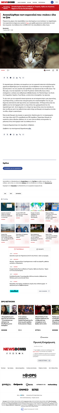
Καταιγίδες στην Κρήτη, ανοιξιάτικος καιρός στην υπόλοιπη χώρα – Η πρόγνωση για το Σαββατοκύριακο (28, 284)
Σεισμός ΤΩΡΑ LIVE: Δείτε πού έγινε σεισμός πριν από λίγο (22, 214)
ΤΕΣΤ (11, 193)
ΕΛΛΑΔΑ (29, 2)
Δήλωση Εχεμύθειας (20, 368)
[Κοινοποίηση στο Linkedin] (16, 77)
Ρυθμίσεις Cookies (43, 368)
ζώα (27, 23)
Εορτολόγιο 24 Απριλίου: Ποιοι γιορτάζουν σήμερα (22, 236)
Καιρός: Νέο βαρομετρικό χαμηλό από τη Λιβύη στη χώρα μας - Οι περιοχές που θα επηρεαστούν (7, 237)
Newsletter (14, 185)
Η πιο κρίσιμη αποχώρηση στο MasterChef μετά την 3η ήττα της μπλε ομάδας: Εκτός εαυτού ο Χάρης (25, 320)
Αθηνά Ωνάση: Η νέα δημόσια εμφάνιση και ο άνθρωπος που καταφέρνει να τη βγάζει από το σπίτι (42, 320)
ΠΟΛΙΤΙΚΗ (35, 2)
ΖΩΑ (5, 193)
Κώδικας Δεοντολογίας (32, 368)
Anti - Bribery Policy (53, 368)
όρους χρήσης (36, 351)
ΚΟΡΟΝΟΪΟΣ (18, 193)
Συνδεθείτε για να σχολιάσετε (12, 168)
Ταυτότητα (3, 368)
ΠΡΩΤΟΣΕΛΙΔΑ (41, 2)
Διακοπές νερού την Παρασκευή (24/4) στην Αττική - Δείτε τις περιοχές (29, 255)
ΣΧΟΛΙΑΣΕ (47, 70)
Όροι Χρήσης (10, 368)
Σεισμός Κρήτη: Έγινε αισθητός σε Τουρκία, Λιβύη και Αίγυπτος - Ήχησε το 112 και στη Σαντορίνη (33, 7)
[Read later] (57, 70)
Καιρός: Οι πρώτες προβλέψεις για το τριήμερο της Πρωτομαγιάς (35, 215)
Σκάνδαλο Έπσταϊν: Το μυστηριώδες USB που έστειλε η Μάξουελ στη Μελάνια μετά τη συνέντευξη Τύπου (28, 277)
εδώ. (29, 128)
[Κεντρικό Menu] (56, 2)
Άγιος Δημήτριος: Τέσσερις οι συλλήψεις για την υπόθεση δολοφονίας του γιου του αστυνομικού (37, 237)
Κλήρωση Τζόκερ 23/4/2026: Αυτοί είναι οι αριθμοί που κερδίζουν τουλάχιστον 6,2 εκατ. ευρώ (51, 215)
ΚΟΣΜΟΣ (3, 70)
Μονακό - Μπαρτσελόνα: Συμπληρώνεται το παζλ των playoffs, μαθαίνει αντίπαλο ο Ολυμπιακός (29, 262)
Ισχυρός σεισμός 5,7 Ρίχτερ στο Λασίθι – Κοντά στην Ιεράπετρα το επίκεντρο (6, 215)
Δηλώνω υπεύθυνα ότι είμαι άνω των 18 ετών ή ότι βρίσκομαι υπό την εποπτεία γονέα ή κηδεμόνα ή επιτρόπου (44, 355)
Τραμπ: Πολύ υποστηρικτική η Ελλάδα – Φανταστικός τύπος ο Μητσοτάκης (51, 236)
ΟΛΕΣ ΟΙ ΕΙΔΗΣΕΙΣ (22, 2)
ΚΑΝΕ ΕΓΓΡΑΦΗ (44, 361)
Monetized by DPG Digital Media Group (34, 395)
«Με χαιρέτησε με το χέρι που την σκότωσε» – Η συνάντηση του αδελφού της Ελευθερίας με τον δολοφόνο (8, 321)
